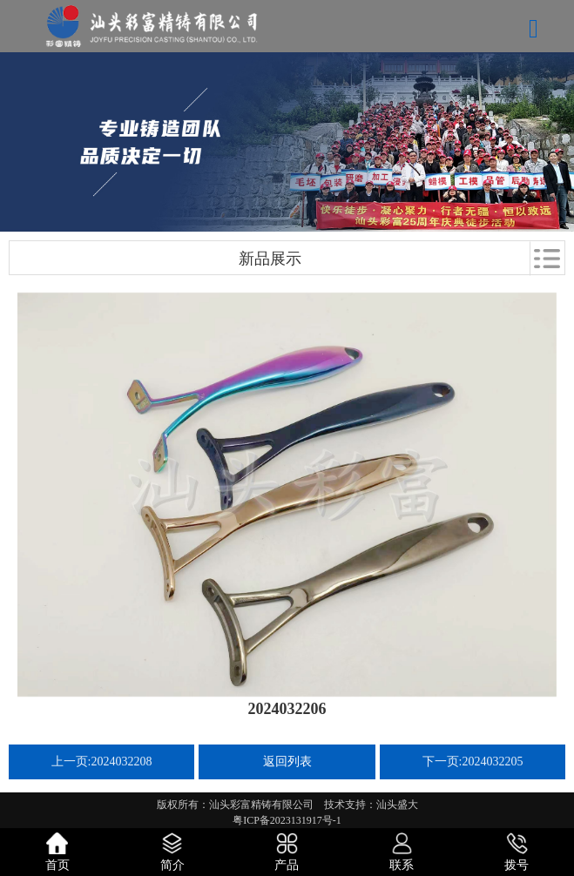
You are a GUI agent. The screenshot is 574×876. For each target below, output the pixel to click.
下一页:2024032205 (472, 761)
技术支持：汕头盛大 (371, 805)
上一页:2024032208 (101, 761)
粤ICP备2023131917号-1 (287, 820)
